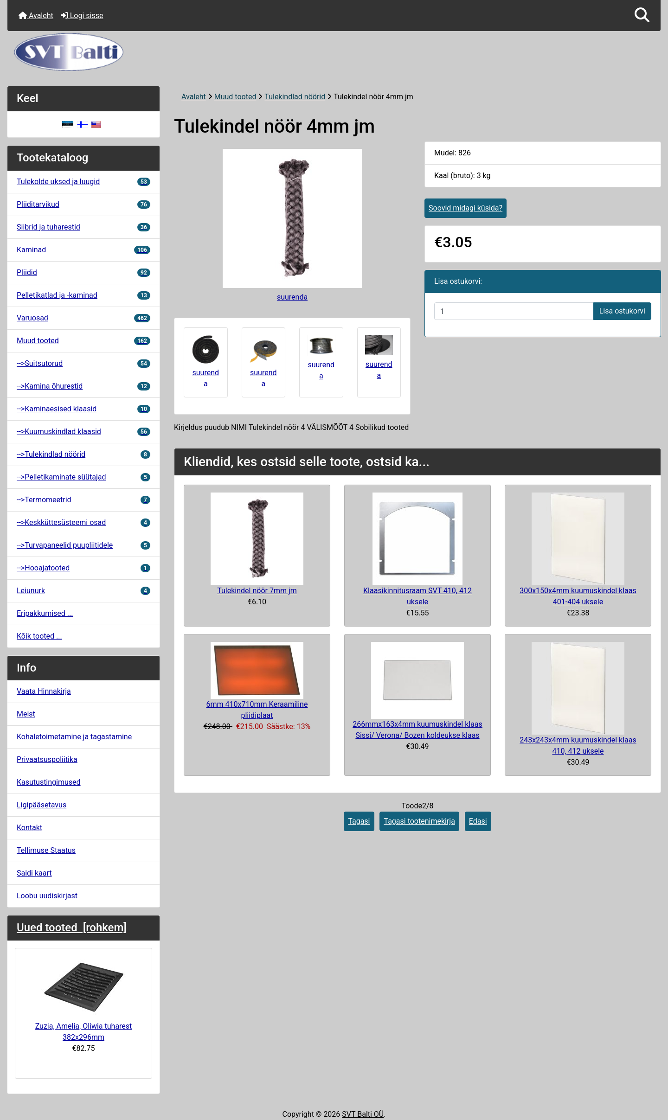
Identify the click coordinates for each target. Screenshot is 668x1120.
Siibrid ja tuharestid (83, 227)
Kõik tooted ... (39, 636)
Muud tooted (235, 96)
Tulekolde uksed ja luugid (83, 181)
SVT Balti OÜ (363, 1114)
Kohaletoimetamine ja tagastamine (74, 736)
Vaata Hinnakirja (44, 691)
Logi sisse (82, 15)
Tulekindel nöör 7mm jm (257, 590)
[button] (642, 15)
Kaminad (83, 249)
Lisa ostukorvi (622, 311)
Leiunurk (83, 590)
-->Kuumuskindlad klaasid (83, 431)
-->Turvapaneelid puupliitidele (83, 545)
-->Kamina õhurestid (83, 386)
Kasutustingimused (49, 782)
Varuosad (83, 318)
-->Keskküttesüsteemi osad (83, 522)
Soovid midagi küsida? (465, 208)
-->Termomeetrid (83, 499)
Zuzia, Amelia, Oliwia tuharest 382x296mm (83, 999)
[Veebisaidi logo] (334, 52)
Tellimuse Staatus (46, 850)
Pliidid (83, 272)
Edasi (478, 821)
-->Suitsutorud (83, 363)
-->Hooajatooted (83, 567)
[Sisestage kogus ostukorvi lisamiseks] (514, 311)
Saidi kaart (34, 873)
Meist (26, 714)
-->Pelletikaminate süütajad (83, 477)
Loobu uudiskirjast (47, 895)
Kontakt (29, 827)
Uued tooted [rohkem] (72, 927)
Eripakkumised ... (45, 613)
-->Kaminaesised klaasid (83, 408)
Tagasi (359, 821)
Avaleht (36, 15)
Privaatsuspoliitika (47, 759)
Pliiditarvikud (83, 204)
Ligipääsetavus (41, 804)
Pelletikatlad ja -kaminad (83, 295)
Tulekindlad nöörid (294, 96)
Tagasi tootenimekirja (419, 821)
